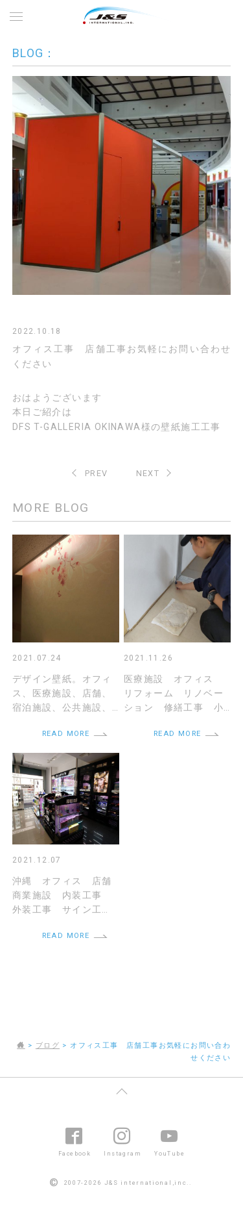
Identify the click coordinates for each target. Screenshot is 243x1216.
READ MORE (66, 733)
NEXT (148, 473)
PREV (96, 473)
